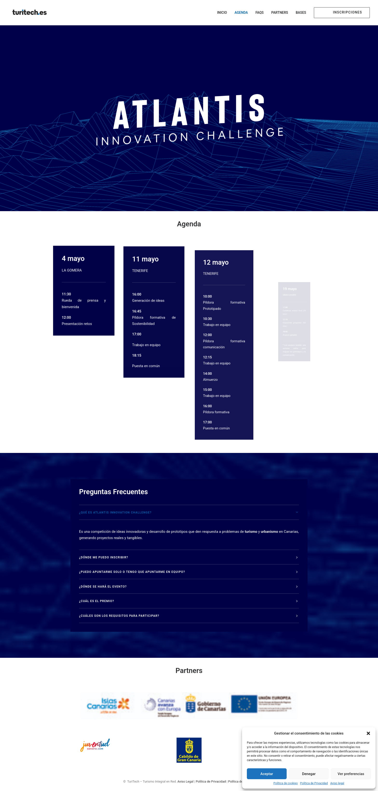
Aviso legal (337, 783)
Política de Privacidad (314, 783)
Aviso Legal (185, 781)
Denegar (309, 774)
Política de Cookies (241, 781)
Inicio (222, 12)
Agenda (241, 12)
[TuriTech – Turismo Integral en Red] (29, 13)
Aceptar (266, 774)
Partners (279, 12)
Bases (301, 12)
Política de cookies (285, 783)
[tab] (189, 512)
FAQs (260, 12)
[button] (368, 733)
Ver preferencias (351, 774)
